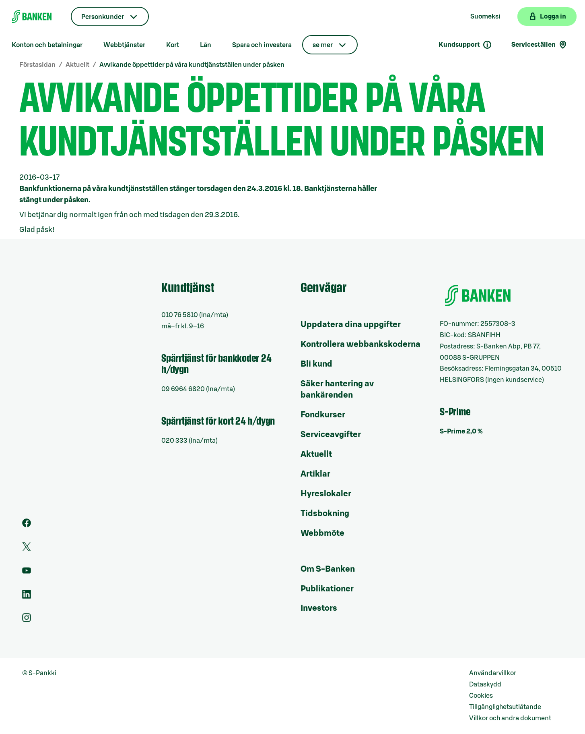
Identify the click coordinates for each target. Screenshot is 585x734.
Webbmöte (322, 533)
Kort (172, 45)
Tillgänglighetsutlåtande (505, 707)
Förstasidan (37, 65)
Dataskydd (485, 684)
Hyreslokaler (326, 494)
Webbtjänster (124, 45)
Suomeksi (485, 16)
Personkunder (102, 17)
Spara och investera (262, 45)
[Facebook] (26, 525)
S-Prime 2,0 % (461, 431)
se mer (323, 45)
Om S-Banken (328, 569)
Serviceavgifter (331, 435)
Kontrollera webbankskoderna (360, 344)
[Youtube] (26, 573)
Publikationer (327, 589)
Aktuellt (77, 65)
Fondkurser (323, 415)
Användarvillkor (492, 673)
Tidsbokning (325, 514)
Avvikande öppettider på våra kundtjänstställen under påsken (191, 65)
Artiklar (315, 474)
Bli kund (316, 364)
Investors (319, 608)
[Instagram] (26, 620)
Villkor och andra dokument (510, 718)
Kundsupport (465, 45)
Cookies (481, 696)
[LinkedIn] (26, 596)
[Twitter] (26, 549)
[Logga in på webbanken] (547, 16)
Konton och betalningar (47, 45)
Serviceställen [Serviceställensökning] (539, 45)
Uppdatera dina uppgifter (351, 325)
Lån (205, 45)
